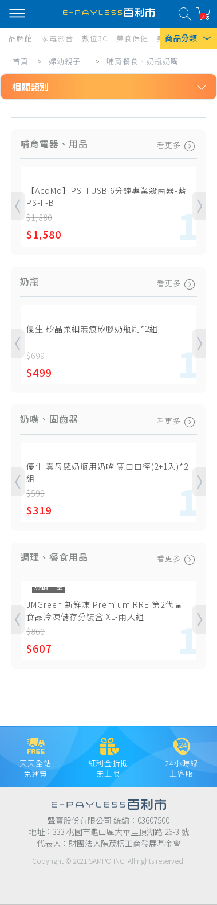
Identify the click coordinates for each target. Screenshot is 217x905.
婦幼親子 (65, 61)
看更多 (177, 145)
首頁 (21, 61)
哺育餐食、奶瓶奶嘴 (142, 61)
